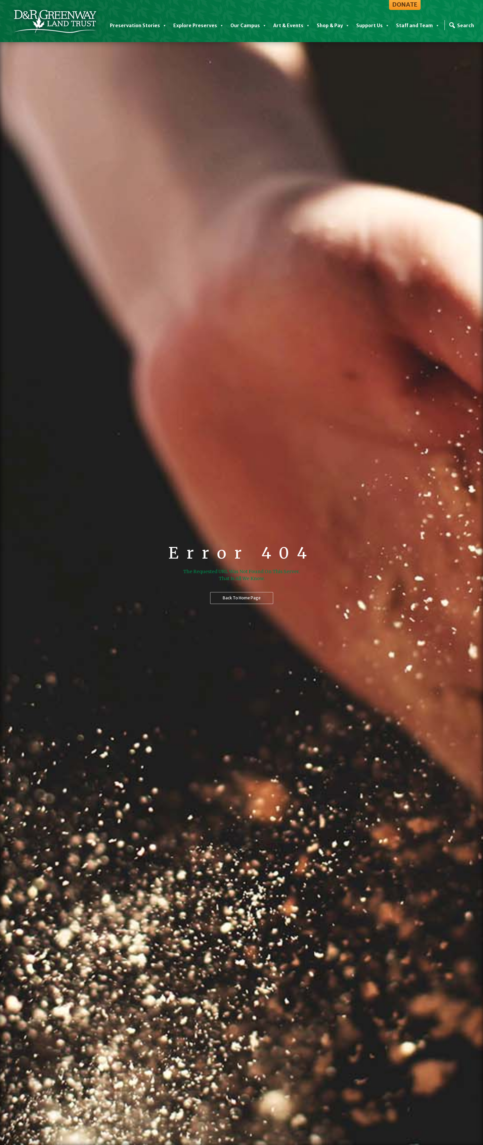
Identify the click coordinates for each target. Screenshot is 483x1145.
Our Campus (248, 25)
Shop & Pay (333, 25)
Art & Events (291, 25)
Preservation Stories (138, 25)
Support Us (372, 25)
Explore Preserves (198, 25)
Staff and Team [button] (418, 25)
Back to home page (242, 597)
